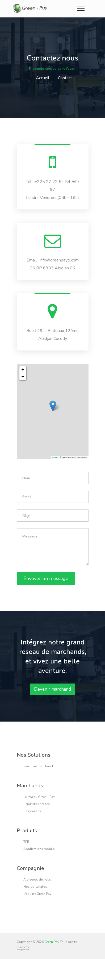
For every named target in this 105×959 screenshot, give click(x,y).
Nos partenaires (35, 887)
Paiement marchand (38, 766)
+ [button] (23, 370)
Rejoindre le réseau (37, 804)
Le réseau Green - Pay (39, 797)
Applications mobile (38, 849)
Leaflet (55, 457)
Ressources (32, 811)
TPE (26, 842)
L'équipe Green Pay (37, 894)
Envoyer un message (45, 578)
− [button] (23, 376)
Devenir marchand (52, 689)
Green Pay (51, 942)
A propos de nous (37, 879)
